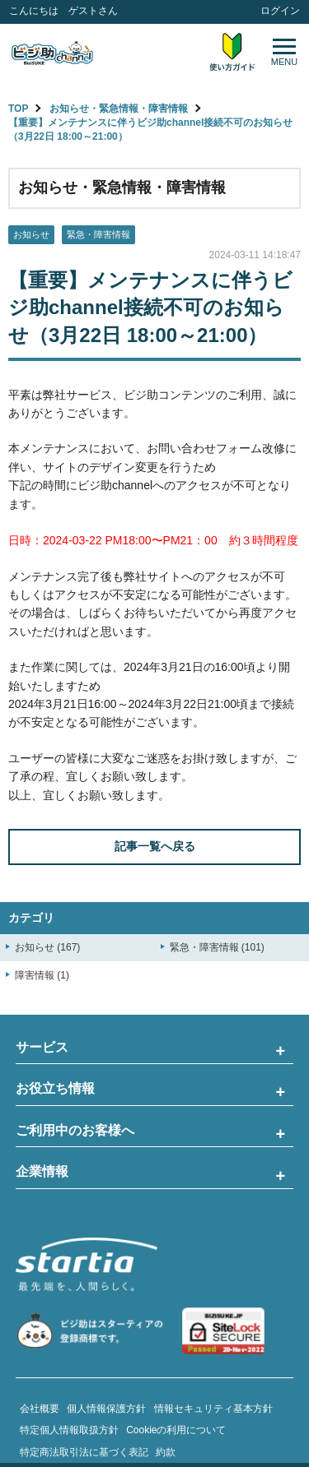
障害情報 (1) (42, 975)
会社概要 (39, 1408)
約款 (166, 1452)
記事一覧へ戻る (155, 846)
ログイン (280, 11)
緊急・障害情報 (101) (217, 947)
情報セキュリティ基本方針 (213, 1408)
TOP (18, 108)
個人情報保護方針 (106, 1408)
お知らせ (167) (47, 947)
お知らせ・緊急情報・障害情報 (118, 108)
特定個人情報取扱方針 (69, 1430)
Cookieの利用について (176, 1430)
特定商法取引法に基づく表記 (84, 1452)
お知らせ (31, 234)
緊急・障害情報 (98, 234)
